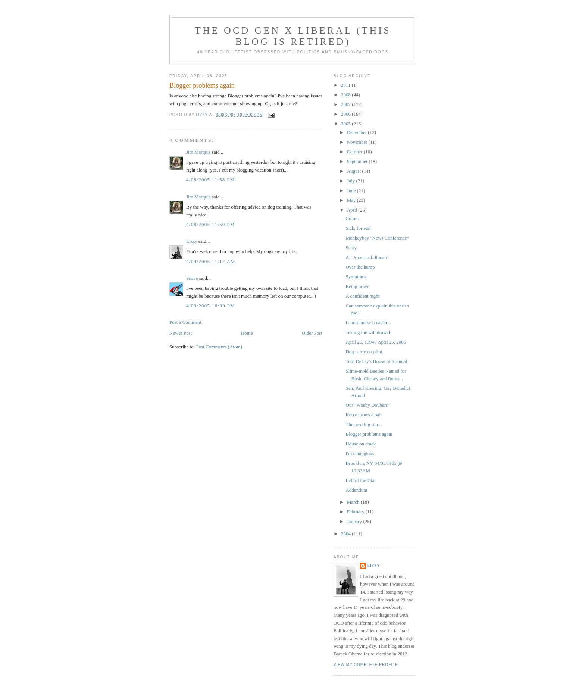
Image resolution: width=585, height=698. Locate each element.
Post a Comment (185, 322)
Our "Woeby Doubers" (367, 405)
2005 (346, 123)
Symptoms (355, 276)
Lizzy (191, 241)
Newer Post (180, 333)
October (355, 151)
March (354, 502)
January (355, 521)
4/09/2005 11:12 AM (210, 261)
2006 (346, 114)
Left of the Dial (360, 480)
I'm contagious (359, 453)
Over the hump (360, 267)
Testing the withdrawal (367, 332)
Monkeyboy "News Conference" (377, 238)
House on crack (360, 444)
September (358, 161)
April (353, 210)
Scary (351, 247)
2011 (346, 85)
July (351, 181)
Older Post (312, 333)
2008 (346, 94)
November (358, 142)
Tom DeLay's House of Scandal (376, 361)
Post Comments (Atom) (219, 347)
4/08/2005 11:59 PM (210, 224)
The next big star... (363, 424)
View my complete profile (366, 665)
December (357, 132)
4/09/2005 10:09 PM (210, 306)
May (352, 200)
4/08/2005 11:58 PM (210, 179)
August (354, 171)
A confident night (362, 296)
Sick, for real (358, 228)
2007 (346, 104)
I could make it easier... (368, 322)
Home (247, 333)
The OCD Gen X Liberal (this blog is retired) (293, 36)
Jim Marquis (198, 152)
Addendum (356, 490)
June (352, 190)
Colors (352, 218)
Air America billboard (366, 257)
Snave (192, 278)
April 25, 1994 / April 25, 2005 (375, 342)
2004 (346, 533)
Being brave (357, 286)
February (356, 511)
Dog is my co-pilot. (364, 351)
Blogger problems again (368, 434)
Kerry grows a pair (363, 414)
